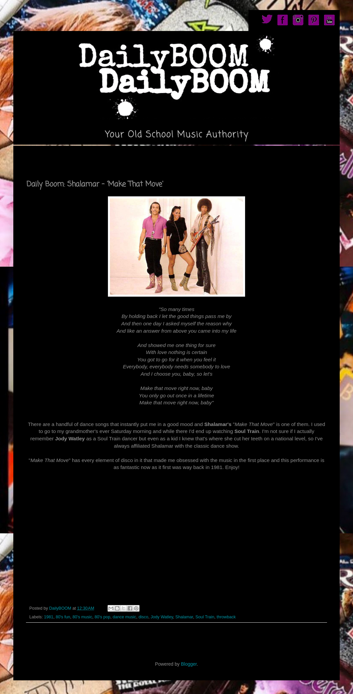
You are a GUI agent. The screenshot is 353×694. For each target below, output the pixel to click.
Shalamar (184, 617)
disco (143, 617)
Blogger (188, 664)
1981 (48, 617)
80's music (82, 617)
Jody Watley (162, 617)
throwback (225, 617)
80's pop (102, 617)
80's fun (63, 617)
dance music (124, 617)
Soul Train (204, 617)
